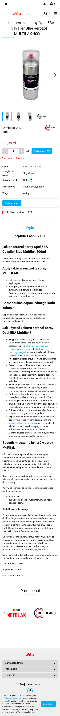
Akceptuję (48, 704)
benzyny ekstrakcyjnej (36, 346)
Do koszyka (42, 151)
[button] (53, 4)
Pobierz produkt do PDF (17, 212)
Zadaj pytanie (12, 203)
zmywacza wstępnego (20, 349)
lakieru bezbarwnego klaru (22, 423)
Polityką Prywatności (13, 698)
